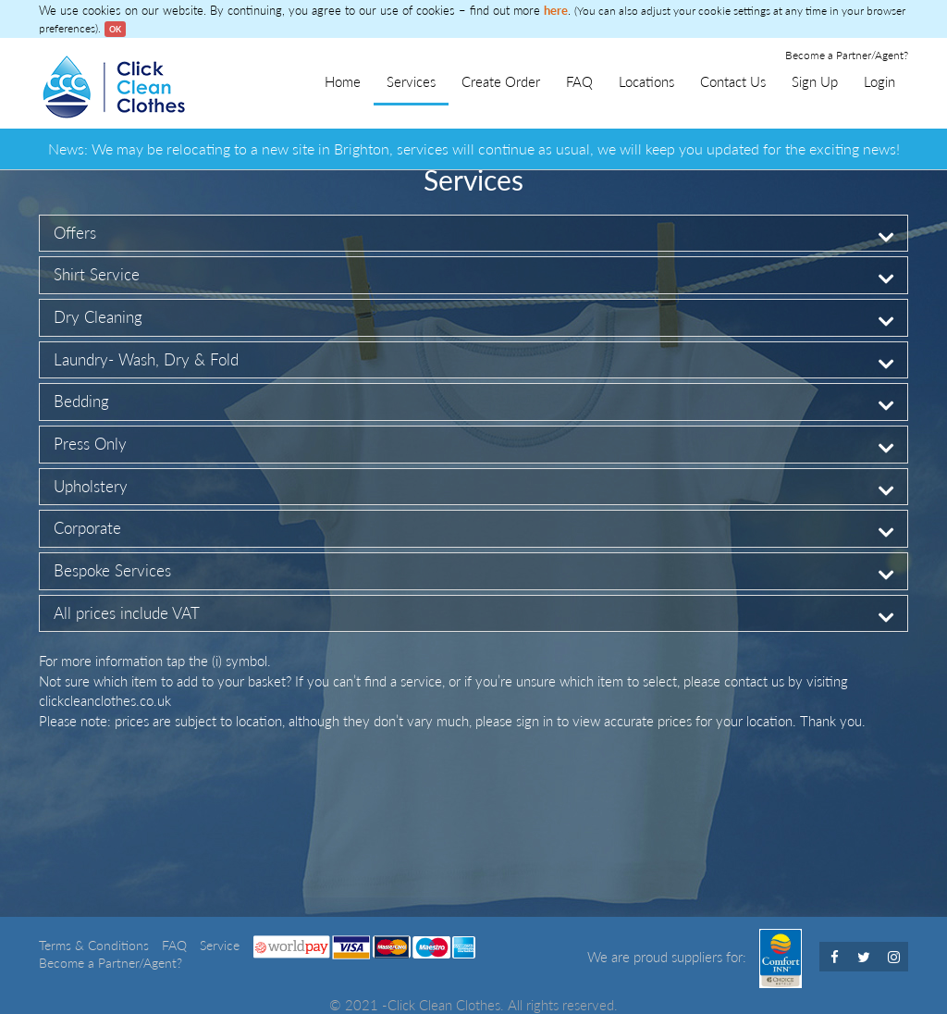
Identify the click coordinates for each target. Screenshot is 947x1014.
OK (115, 29)
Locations (646, 81)
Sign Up (815, 81)
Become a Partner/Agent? (846, 55)
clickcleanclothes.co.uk (105, 700)
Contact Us (733, 81)
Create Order (500, 81)
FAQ (579, 81)
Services (411, 81)
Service (220, 945)
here (556, 10)
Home (343, 81)
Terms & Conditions (96, 945)
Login (879, 81)
